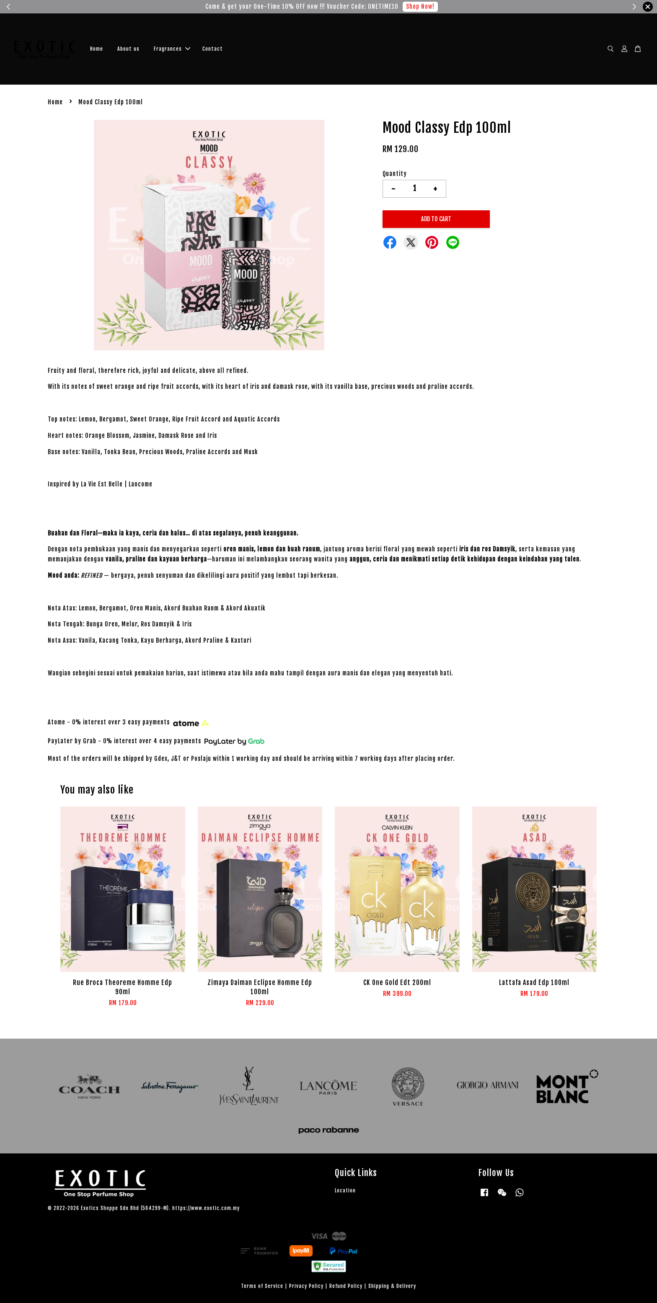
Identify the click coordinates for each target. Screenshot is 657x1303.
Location (345, 1190)
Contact (212, 49)
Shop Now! (420, 6)
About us (128, 49)
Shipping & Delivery (392, 1286)
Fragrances (172, 49)
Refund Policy (345, 1286)
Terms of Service (262, 1286)
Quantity (395, 173)
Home (96, 49)
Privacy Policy (306, 1286)
